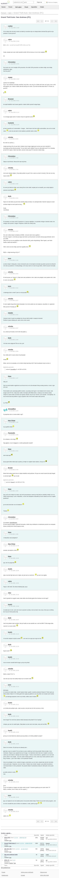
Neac (9, 376)
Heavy (47, 849)
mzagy (10, 77)
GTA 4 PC (7, 837)
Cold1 (47, 854)
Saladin (10, 313)
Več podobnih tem (5, 867)
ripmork (6, 850)
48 (31, 843)
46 (27, 843)
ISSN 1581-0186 (44, 875)
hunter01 (11, 123)
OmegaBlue (13, 369)
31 (23, 837)
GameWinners (13, 522)
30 (21, 837)
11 (21, 848)
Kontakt (23, 875)
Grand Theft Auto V (10, 843)
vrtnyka (10, 137)
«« (38, 21)
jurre (9, 258)
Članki (26, 7)
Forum (10, 7)
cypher (10, 26)
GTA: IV (6, 860)
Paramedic (11, 433)
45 (26, 843)
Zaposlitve (34, 7)
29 (20, 837)
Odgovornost (43, 872)
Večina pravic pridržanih (27, 872)
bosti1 (10, 569)
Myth (9, 196)
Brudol (10, 468)
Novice (3, 7)
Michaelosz (7, 861)
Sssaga (6, 844)
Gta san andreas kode (11, 854)
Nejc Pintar (11, 420)
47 (29, 843)
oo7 (47, 837)
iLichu (5, 839)
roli (46, 860)
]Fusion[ (10, 99)
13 (25, 848)
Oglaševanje (5, 875)
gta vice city (8, 849)
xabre (10, 39)
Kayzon (48, 843)
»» (55, 21)
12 (23, 848)
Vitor (9, 593)
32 (25, 837)
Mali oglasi (18, 7)
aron (5, 856)
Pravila (3, 872)
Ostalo (42, 7)
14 (26, 848)
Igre (10, 840)
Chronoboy (11, 62)
